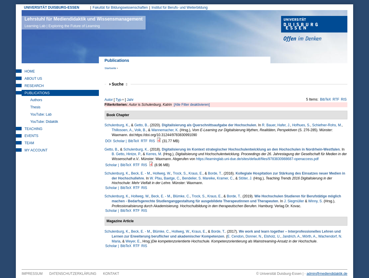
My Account (36, 150)
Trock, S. (180, 173)
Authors (36, 100)
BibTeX (325, 99)
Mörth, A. (309, 236)
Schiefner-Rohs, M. (327, 125)
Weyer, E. (133, 241)
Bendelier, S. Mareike (198, 178)
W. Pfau (156, 178)
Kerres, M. (154, 154)
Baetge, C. (172, 178)
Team (29, 143)
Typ (118, 100)
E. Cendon (235, 236)
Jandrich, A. (292, 236)
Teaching (33, 129)
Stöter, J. (245, 178)
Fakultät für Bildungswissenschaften (120, 7)
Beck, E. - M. (141, 173)
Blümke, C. (181, 196)
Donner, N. (254, 236)
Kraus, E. (196, 173)
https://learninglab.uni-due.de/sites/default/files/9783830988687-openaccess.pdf (257, 159)
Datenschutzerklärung (72, 274)
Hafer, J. (283, 125)
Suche (119, 84)
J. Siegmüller (294, 201)
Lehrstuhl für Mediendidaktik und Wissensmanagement (84, 22)
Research (34, 86)
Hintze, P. (133, 154)
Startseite (110, 68)
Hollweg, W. (162, 173)
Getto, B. (141, 125)
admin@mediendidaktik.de (326, 274)
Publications (37, 93)
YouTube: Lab (41, 114)
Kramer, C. (225, 178)
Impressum (32, 274)
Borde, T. (215, 173)
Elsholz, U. (272, 236)
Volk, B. (140, 130)
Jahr (130, 100)
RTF (336, 99)
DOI (108, 141)
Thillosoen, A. (122, 130)
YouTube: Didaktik (44, 122)
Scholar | (120, 141)
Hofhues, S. (301, 125)
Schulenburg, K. (117, 125)
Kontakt (111, 274)
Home (30, 71)
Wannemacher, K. (165, 130)
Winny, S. (315, 201)
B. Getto (118, 154)
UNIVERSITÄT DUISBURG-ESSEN (51, 7)
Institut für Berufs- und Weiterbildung (180, 7)
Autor (109, 100)
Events (31, 136)
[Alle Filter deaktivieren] (192, 105)
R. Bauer (269, 125)
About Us (33, 79)
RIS (344, 99)
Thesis (35, 107)
